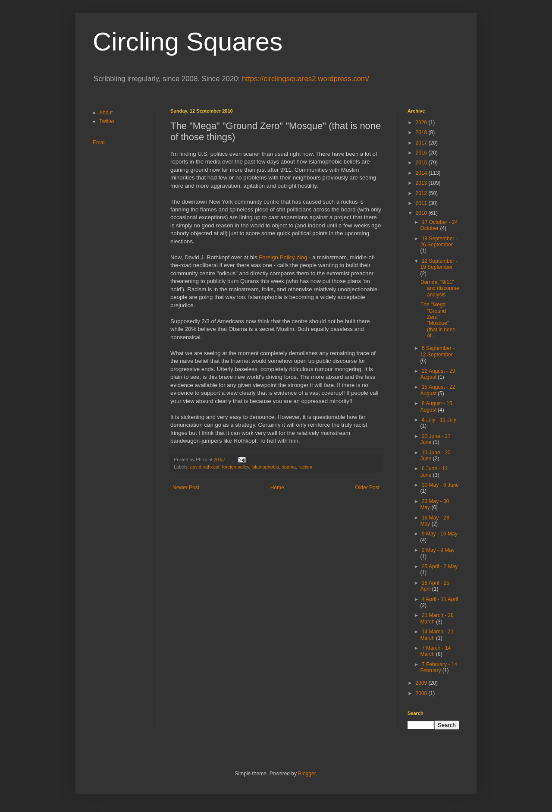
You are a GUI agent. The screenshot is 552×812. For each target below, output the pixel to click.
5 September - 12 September (437, 351)
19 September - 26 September (438, 242)
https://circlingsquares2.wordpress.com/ (305, 79)
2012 (422, 193)
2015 (422, 163)
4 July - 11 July (439, 420)
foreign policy (235, 466)
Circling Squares (187, 41)
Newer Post (185, 488)
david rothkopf (205, 466)
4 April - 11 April (440, 599)
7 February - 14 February (438, 667)
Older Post (367, 488)
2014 (422, 173)
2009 (422, 683)
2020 (422, 123)
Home (277, 488)
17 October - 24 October (439, 225)
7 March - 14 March (435, 651)
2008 (422, 693)
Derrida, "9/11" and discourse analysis (439, 288)
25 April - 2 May (440, 566)
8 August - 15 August (436, 406)
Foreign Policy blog (283, 257)
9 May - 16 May (440, 534)
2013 (422, 183)
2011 (422, 203)
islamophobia (265, 466)
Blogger (307, 774)
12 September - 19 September (438, 264)
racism (305, 466)
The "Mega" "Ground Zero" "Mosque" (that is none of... (437, 320)
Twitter (106, 121)
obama (289, 466)
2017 (422, 143)
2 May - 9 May (438, 550)
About (106, 113)
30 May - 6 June (440, 485)
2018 (422, 132)
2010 (422, 213)
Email (99, 142)
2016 (422, 153)
